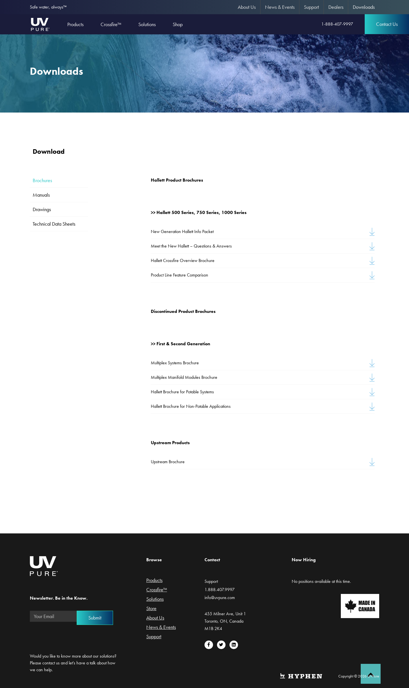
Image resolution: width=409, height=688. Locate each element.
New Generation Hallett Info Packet (182, 231)
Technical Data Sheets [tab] (54, 224)
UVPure (40, 24)
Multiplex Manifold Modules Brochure (184, 377)
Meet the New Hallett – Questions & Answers (191, 246)
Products (154, 580)
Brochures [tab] (42, 180)
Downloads (364, 7)
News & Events (280, 7)
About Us (247, 7)
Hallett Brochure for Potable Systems (182, 392)
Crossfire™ (156, 590)
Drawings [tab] (42, 209)
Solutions (155, 599)
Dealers (335, 7)
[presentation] (73, 637)
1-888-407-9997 (337, 24)
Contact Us (387, 24)
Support (311, 7)
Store (151, 609)
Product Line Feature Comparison (179, 275)
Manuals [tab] (41, 195)
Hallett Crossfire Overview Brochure (182, 260)
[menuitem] (246, 7)
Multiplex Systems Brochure (175, 363)
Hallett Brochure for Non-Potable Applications (191, 406)
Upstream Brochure (168, 462)
